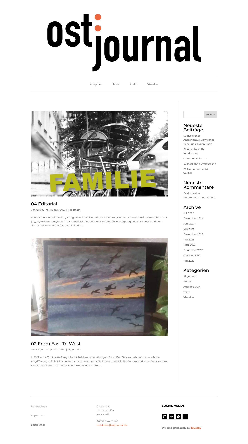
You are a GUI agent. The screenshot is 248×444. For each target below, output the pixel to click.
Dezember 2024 (193, 218)
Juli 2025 (188, 213)
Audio (133, 84)
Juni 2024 (189, 223)
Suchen (210, 114)
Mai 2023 (188, 239)
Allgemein (74, 209)
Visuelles (152, 84)
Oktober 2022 (191, 255)
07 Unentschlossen (195, 158)
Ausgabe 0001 (191, 286)
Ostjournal (42, 209)
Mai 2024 (188, 229)
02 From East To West (56, 343)
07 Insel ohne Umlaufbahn (199, 163)
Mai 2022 (188, 260)
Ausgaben (96, 84)
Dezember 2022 (193, 250)
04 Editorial (44, 204)
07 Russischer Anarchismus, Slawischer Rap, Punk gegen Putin (198, 139)
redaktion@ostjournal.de (111, 425)
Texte (116, 84)
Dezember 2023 (193, 234)
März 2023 (189, 244)
